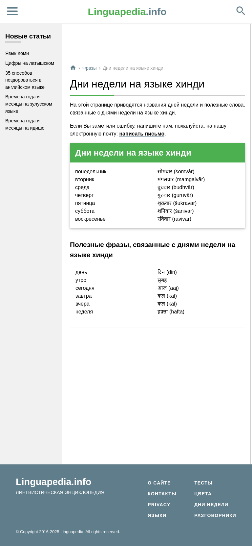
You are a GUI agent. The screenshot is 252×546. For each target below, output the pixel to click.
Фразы (89, 68)
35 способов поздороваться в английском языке (25, 80)
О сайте (159, 482)
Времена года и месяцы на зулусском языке (28, 103)
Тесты (203, 482)
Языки (157, 515)
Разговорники (215, 515)
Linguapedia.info (53, 482)
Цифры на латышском (29, 63)
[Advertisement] (157, 44)
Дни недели (211, 504)
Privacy (159, 504)
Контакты (162, 493)
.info (127, 11)
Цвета (203, 493)
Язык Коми (17, 53)
